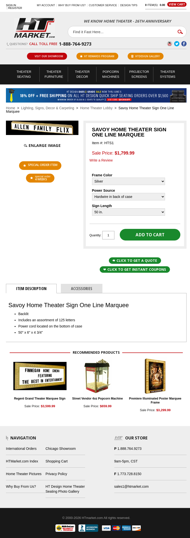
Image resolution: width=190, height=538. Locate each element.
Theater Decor (82, 74)
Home (10, 108)
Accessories (81, 288)
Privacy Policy (56, 474)
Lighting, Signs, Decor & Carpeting (47, 108)
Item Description (31, 288)
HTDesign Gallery (145, 56)
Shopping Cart (57, 461)
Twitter (176, 43)
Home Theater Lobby (96, 108)
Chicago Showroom (61, 449)
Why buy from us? (72, 5)
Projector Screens (139, 74)
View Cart (177, 4)
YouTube (169, 43)
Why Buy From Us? (21, 486)
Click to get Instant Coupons (134, 269)
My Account (46, 5)
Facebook (184, 43)
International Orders (21, 449)
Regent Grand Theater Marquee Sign (40, 398)
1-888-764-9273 (75, 44)
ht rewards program (97, 56)
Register (15, 8)
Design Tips (128, 5)
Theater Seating (24, 74)
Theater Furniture (54, 74)
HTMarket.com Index (22, 461)
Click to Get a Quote (135, 260)
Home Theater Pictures (24, 474)
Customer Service (103, 5)
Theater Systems (167, 74)
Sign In (11, 5)
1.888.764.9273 (130, 449)
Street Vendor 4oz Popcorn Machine (97, 398)
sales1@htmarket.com (131, 486)
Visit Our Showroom (46, 56)
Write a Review (101, 160)
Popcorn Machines (110, 74)
